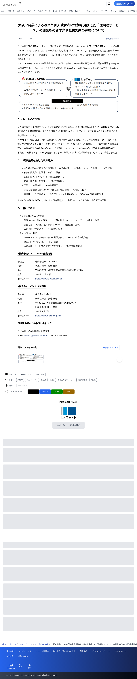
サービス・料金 (24, 651)
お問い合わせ (23, 656)
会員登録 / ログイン (124, 4)
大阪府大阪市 (22, 386)
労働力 (52, 380)
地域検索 (10, 11)
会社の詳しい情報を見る (68, 425)
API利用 (9, 656)
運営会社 (10, 651)
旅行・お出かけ (75, 11)
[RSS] (30, 666)
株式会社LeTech (112, 39)
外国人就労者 (82, 380)
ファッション (111, 11)
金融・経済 (40, 374)
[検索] (109, 3)
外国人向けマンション (66, 380)
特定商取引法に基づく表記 (64, 651)
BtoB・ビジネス (60, 11)
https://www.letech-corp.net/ (48, 316)
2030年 (20, 380)
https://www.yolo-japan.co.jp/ (48, 279)
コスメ (122, 11)
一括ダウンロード (110, 347)
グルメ (88, 11)
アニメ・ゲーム (44, 11)
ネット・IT (97, 11)
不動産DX (42, 380)
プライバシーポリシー (101, 651)
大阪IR (93, 380)
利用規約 (83, 651)
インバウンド (31, 380)
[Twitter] (20, 666)
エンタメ (21, 11)
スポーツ (31, 11)
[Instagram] (11, 666)
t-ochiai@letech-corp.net (35, 335)
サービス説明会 (42, 651)
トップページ (9, 644)
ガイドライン (120, 651)
